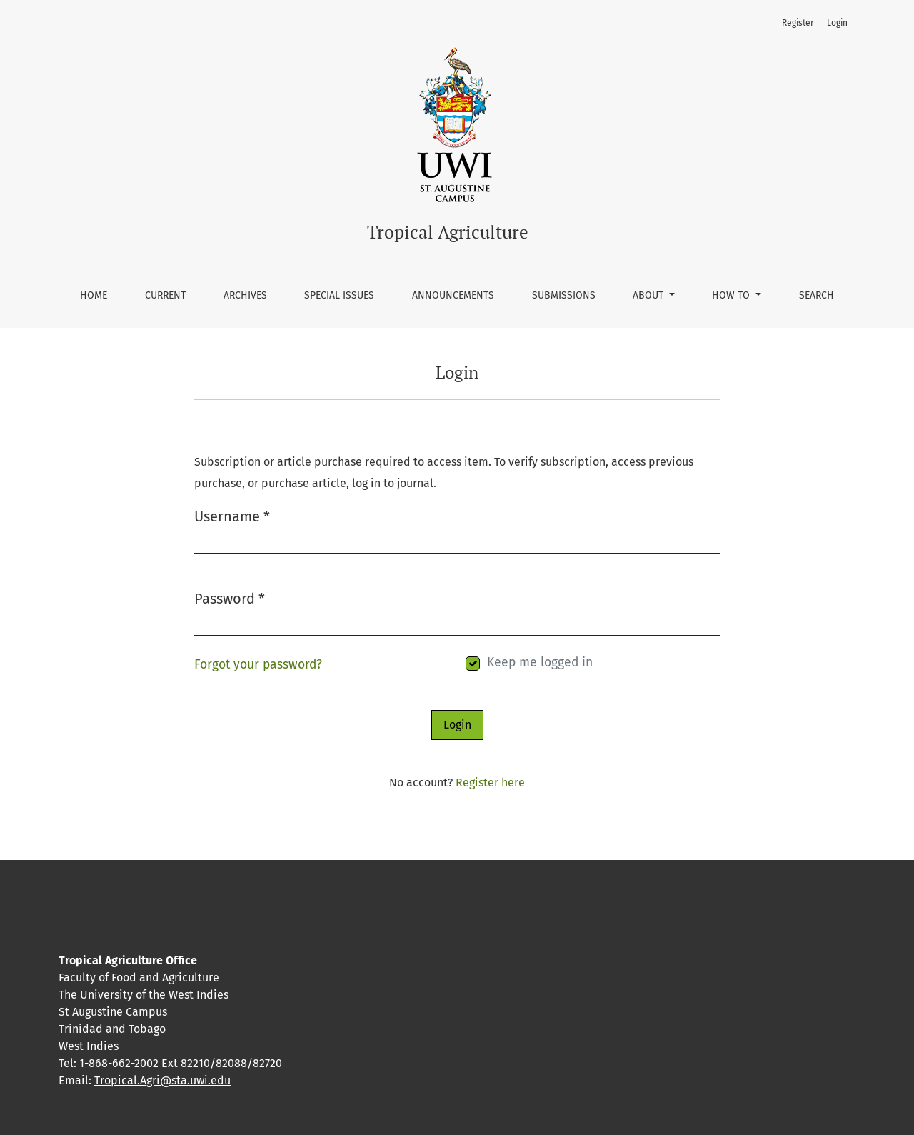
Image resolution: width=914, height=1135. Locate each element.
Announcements (453, 295)
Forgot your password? (258, 664)
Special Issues (339, 295)
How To (732, 295)
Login (837, 23)
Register (798, 23)
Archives (245, 295)
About (649, 295)
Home (93, 295)
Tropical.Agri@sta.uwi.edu (162, 1080)
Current (165, 295)
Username (232, 515)
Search (816, 295)
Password (229, 597)
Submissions (564, 295)
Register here (490, 782)
